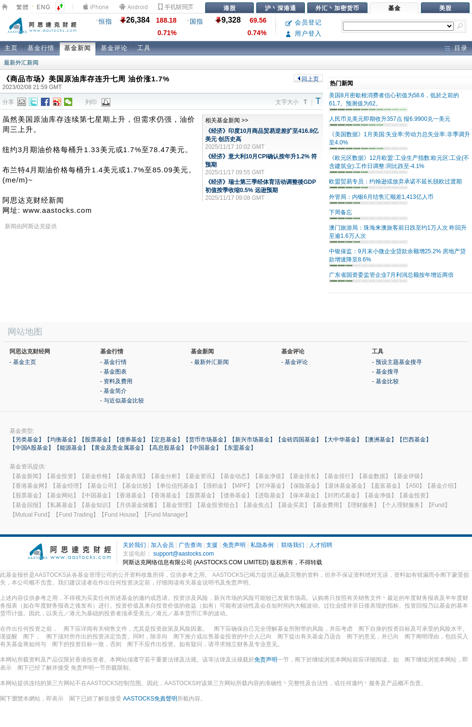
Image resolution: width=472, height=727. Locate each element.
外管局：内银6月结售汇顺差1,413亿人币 (381, 197)
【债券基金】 (131, 439)
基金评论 (114, 48)
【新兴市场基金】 (252, 439)
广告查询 (190, 545)
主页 (11, 48)
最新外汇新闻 (21, 62)
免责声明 (234, 545)
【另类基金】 (27, 439)
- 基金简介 (113, 391)
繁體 (22, 7)
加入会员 (162, 545)
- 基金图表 (113, 371)
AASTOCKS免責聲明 (150, 698)
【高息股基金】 (166, 447)
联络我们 (292, 545)
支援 (212, 545)
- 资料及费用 (116, 381)
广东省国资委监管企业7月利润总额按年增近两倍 (391, 275)
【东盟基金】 (239, 447)
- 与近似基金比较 (122, 400)
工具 (144, 48)
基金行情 (40, 48)
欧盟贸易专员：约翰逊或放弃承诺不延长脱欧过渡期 (395, 181)
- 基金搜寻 (385, 371)
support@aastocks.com (183, 553)
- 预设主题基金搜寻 (396, 362)
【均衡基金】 (61, 439)
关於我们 (134, 545)
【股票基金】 (96, 439)
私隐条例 (262, 545)
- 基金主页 (23, 362)
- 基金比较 (385, 381)
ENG (44, 7)
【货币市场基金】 (206, 439)
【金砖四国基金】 (298, 439)
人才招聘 (320, 545)
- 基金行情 (113, 362)
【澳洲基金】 (379, 439)
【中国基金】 (204, 447)
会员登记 (304, 22)
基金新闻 (77, 48)
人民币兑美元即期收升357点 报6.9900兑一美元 (389, 119)
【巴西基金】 (414, 439)
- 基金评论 (294, 362)
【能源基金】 (71, 447)
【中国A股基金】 (32, 447)
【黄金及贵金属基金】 (117, 447)
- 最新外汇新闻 (210, 362)
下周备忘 (340, 212)
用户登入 (304, 33)
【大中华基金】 (342, 439)
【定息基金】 (165, 439)
